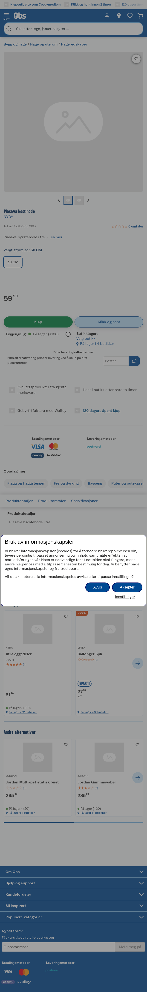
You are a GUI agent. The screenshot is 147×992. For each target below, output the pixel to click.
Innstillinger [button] (125, 597)
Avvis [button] (97, 587)
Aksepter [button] (127, 587)
